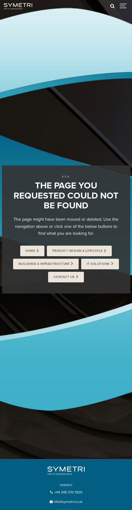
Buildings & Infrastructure (44, 264)
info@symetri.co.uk (66, 502)
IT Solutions (98, 264)
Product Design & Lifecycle (77, 251)
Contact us (64, 277)
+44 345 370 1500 (66, 492)
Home (30, 251)
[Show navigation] (123, 6)
